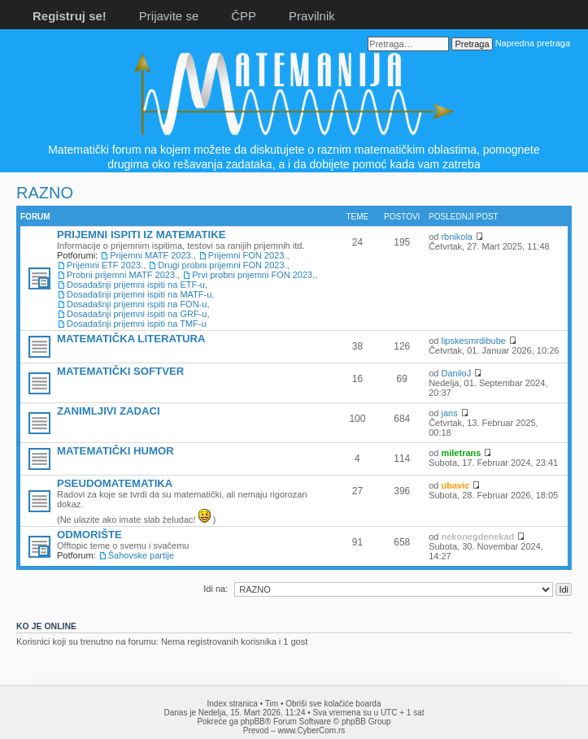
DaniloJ (456, 373)
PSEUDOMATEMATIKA (114, 483)
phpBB (253, 721)
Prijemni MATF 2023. (152, 255)
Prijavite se (168, 16)
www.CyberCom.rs (312, 730)
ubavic (455, 485)
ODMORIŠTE (89, 534)
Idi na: (215, 588)
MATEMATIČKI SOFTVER (120, 371)
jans (449, 413)
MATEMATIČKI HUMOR (115, 451)
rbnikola (457, 236)
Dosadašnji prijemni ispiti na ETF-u (136, 284)
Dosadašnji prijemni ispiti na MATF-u (139, 294)
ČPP (243, 16)
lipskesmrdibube (473, 341)
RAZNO (44, 193)
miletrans (461, 453)
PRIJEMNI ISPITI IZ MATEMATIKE (141, 234)
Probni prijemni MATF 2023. (122, 275)
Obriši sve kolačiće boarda (333, 703)
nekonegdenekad (477, 536)
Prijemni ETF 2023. (105, 265)
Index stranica (232, 703)
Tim (271, 703)
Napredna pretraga (532, 43)
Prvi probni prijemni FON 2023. (253, 275)
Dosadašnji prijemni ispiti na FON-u (137, 304)
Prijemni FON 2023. (247, 255)
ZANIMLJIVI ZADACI (108, 411)
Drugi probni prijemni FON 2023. (222, 265)
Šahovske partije (141, 555)
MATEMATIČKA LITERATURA (131, 339)
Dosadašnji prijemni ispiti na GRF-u (137, 314)
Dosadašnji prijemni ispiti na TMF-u (137, 323)
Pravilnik (312, 16)
